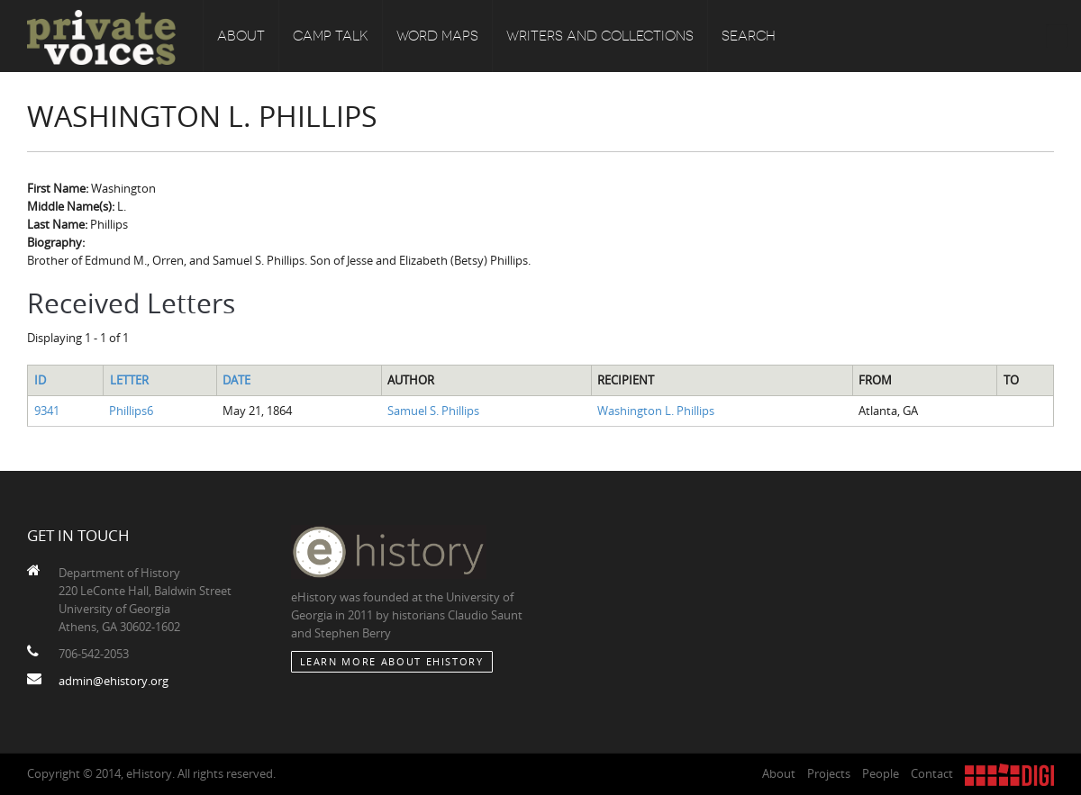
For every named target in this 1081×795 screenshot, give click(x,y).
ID (40, 380)
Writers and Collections (600, 36)
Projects (828, 773)
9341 (46, 410)
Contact (932, 773)
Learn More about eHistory (392, 661)
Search (749, 36)
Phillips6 (131, 410)
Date (236, 380)
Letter (129, 380)
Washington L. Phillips (655, 410)
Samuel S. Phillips (433, 410)
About (241, 36)
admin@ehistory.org (113, 681)
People (880, 773)
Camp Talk (330, 36)
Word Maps (437, 36)
